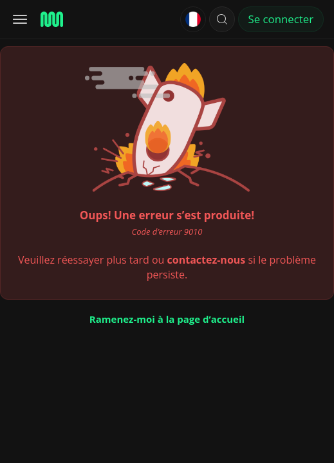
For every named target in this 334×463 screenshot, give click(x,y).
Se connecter (280, 19)
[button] (222, 19)
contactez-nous (206, 260)
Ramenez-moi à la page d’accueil (167, 319)
